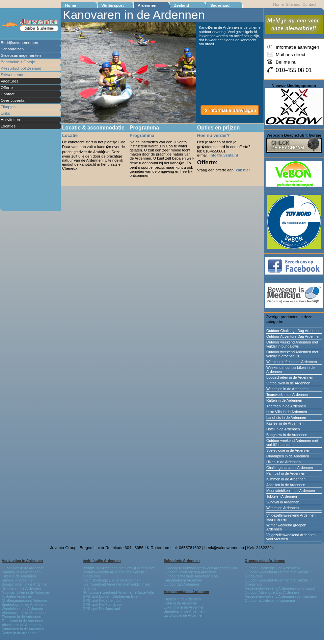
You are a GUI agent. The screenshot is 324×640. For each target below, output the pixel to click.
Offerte (7, 87)
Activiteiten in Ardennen (22, 561)
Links (5, 113)
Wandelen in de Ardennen (286, 389)
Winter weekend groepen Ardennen (286, 527)
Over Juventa (12, 100)
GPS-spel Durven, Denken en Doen (111, 596)
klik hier (243, 170)
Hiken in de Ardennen (283, 462)
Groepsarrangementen (21, 55)
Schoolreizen (12, 49)
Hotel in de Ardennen (283, 429)
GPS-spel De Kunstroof (101, 609)
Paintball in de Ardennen (285, 473)
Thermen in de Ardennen (286, 406)
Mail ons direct (290, 54)
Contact (8, 94)
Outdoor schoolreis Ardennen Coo (191, 576)
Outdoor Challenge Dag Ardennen (293, 331)
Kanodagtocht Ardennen (183, 580)
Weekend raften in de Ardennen (291, 362)
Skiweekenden (14, 74)
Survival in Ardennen (282, 502)
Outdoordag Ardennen (181, 584)
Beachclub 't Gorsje (18, 62)
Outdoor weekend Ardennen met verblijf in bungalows (292, 344)
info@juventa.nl (224, 155)
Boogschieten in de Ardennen (289, 377)
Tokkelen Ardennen (281, 496)
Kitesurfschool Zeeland (21, 68)
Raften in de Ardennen (284, 400)
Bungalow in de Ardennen (286, 435)
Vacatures (9, 81)
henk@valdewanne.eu (224, 547)
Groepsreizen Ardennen (265, 561)
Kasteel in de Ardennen (284, 423)
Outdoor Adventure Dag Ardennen (293, 336)
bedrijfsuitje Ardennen (102, 561)
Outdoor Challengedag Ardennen (190, 572)
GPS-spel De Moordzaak (103, 604)
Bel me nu (286, 62)
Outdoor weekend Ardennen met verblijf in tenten (292, 442)
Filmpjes (8, 106)
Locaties (8, 126)
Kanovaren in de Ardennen (23, 629)
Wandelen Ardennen (282, 508)
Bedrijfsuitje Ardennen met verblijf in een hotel (119, 568)
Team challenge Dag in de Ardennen (112, 580)
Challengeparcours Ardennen (289, 468)
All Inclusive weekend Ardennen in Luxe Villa (118, 592)
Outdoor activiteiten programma (270, 600)
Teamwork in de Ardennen (287, 395)
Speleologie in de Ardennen (288, 450)
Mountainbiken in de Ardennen (290, 491)
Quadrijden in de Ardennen (287, 456)
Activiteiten (10, 119)
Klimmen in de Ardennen (285, 479)
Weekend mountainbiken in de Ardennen (290, 369)
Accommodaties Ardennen (186, 592)
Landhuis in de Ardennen (286, 418)
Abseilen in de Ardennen (285, 485)
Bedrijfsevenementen (19, 42)
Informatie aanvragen (297, 47)
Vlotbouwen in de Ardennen (288, 383)
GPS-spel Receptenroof (101, 600)
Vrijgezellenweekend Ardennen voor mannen (291, 517)
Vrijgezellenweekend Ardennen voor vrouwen (291, 537)
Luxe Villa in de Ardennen (286, 412)
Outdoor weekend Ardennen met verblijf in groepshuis (292, 354)
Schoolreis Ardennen (182, 561)
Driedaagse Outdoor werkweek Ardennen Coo (200, 568)
